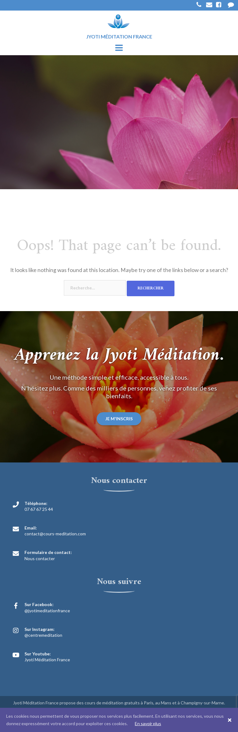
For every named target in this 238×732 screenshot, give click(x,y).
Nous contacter (39, 558)
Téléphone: (35, 503)
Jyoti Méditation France (47, 659)
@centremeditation (43, 635)
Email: (30, 527)
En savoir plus (148, 723)
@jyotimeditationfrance (47, 610)
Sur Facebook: (39, 604)
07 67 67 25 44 (38, 509)
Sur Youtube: (37, 653)
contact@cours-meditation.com (55, 533)
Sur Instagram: (39, 629)
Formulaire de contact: (48, 552)
